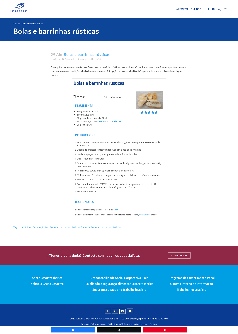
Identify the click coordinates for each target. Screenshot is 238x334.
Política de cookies (98, 324)
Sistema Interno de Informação (191, 283)
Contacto (153, 324)
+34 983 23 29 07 (159, 318)
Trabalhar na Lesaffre (191, 289)
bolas (45, 227)
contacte (143, 214)
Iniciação (16, 24)
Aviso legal (85, 324)
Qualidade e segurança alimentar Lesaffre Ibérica (119, 283)
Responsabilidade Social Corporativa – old (119, 277)
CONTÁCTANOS (179, 255)
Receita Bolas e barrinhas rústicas (101, 227)
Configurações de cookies (137, 324)
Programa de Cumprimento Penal (191, 277)
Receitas (77, 58)
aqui (117, 209)
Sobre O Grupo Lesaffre (47, 283)
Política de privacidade (117, 324)
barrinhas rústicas (30, 227)
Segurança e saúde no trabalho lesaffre (119, 289)
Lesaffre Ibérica (95, 58)
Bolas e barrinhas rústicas (64, 227)
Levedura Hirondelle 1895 (109, 121)
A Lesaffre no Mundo (188, 9)
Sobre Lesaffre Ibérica (47, 277)
